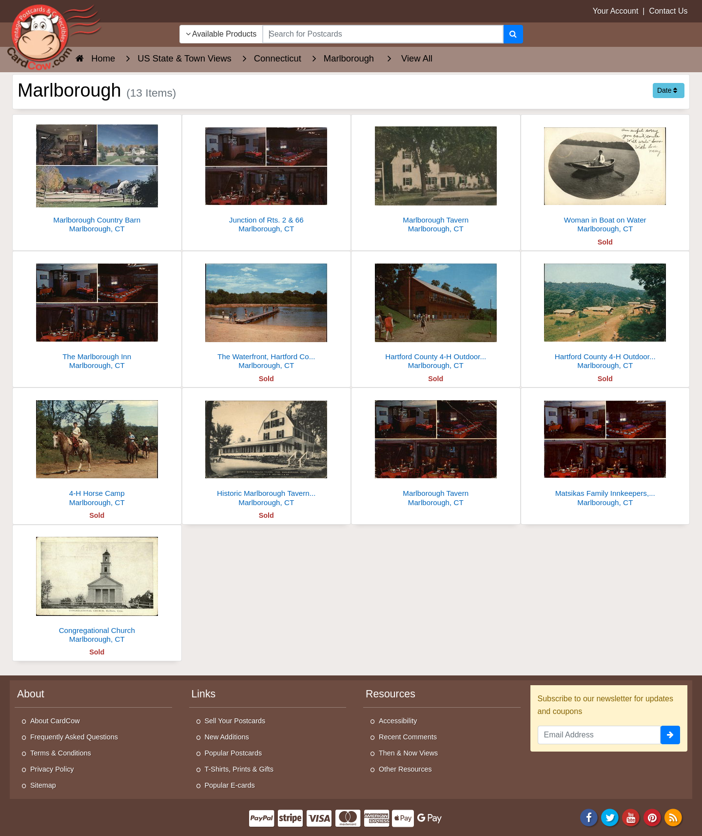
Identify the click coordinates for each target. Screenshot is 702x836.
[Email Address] (599, 735)
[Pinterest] (652, 816)
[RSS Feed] (673, 816)
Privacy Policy (52, 769)
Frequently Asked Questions (74, 737)
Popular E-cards (230, 785)
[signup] (670, 735)
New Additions (227, 737)
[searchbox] (382, 34)
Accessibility (398, 721)
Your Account (616, 11)
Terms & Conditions (60, 753)
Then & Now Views (408, 753)
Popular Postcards (233, 753)
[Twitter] (610, 816)
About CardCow (55, 721)
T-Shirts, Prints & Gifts (239, 769)
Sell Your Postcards (235, 721)
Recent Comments (408, 737)
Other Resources (405, 769)
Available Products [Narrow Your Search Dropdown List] (221, 34)
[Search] (513, 34)
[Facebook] (589, 816)
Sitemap (43, 785)
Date (667, 90)
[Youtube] (631, 816)
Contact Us (668, 11)
